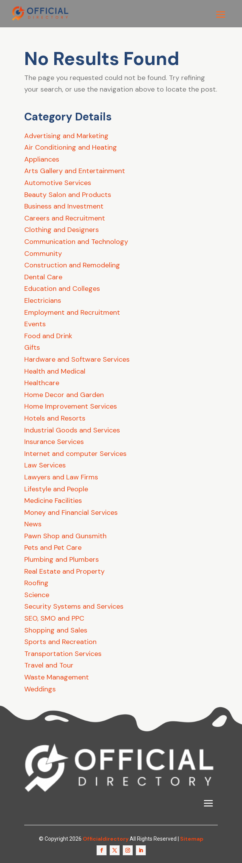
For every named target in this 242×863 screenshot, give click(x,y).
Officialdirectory (106, 838)
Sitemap (192, 838)
